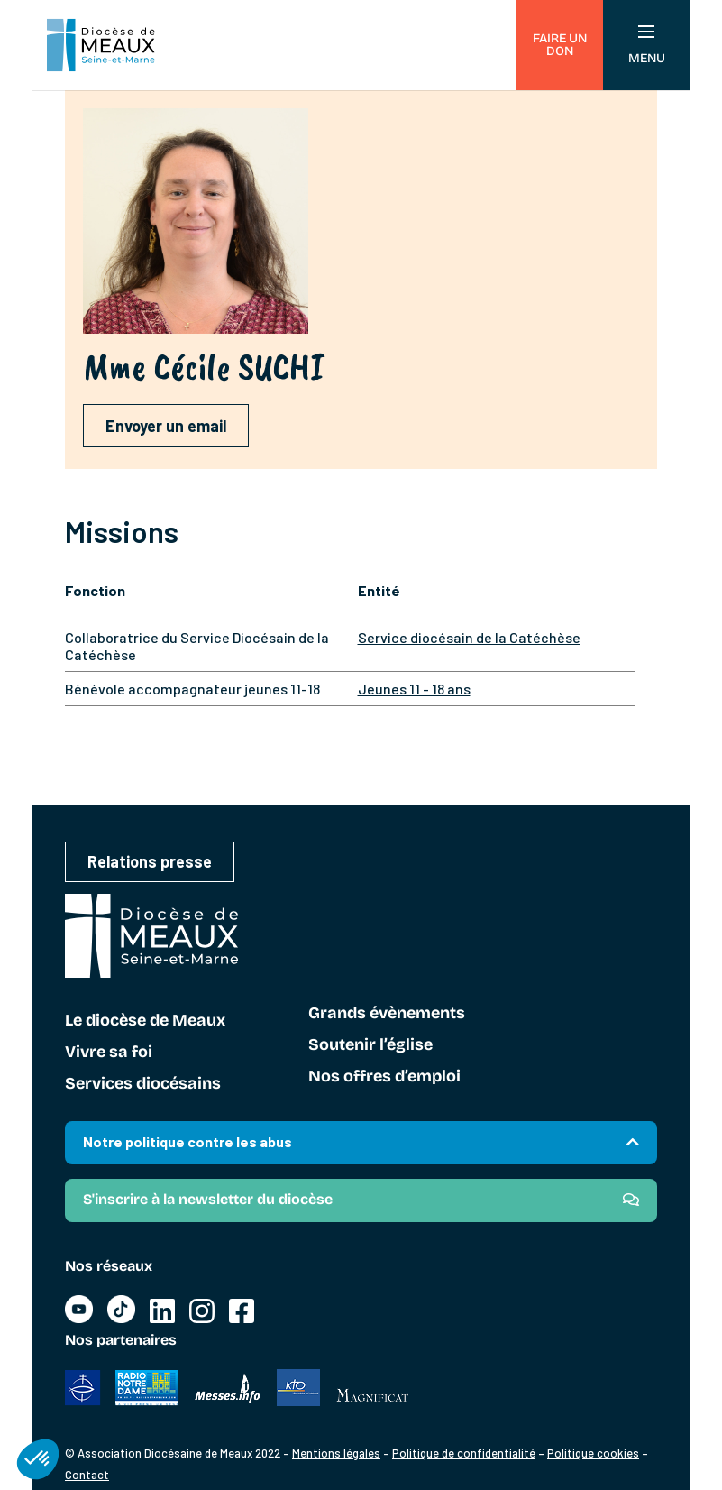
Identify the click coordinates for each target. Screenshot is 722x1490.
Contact (87, 1474)
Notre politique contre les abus (187, 1141)
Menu (646, 45)
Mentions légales (336, 1453)
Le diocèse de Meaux (145, 1021)
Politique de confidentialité (463, 1453)
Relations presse (149, 861)
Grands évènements (386, 1014)
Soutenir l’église (370, 1045)
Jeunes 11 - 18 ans (414, 688)
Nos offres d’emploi (384, 1077)
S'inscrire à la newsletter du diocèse (208, 1199)
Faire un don (560, 45)
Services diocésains (143, 1084)
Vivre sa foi (108, 1053)
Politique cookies (593, 1453)
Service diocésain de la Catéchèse (469, 637)
